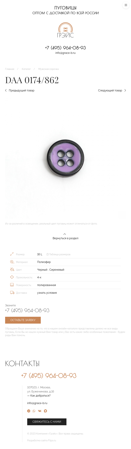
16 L (39, 254)
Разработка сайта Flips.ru (69, 440)
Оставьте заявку (22, 320)
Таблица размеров (58, 254)
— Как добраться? (66, 395)
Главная (9, 69)
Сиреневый (56, 269)
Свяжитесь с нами (74, 421)
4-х (39, 277)
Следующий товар (112, 90)
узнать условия (47, 292)
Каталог (26, 69)
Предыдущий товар (19, 90)
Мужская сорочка (48, 69)
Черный (42, 269)
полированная (46, 285)
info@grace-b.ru (65, 53)
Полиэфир (44, 262)
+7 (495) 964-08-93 (65, 47)
